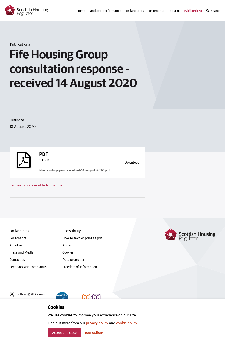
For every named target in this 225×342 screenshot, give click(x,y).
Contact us (17, 259)
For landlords (134, 10)
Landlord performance (105, 10)
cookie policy (126, 322)
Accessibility (71, 231)
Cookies (68, 252)
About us (174, 10)
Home (81, 10)
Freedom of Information (79, 267)
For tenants (155, 10)
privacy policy (97, 322)
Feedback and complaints (28, 267)
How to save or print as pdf (82, 238)
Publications (193, 10)
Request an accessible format (36, 185)
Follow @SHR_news (27, 294)
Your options (94, 332)
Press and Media (21, 252)
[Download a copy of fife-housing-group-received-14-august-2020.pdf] (132, 162)
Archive (68, 245)
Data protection (73, 259)
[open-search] (213, 10)
